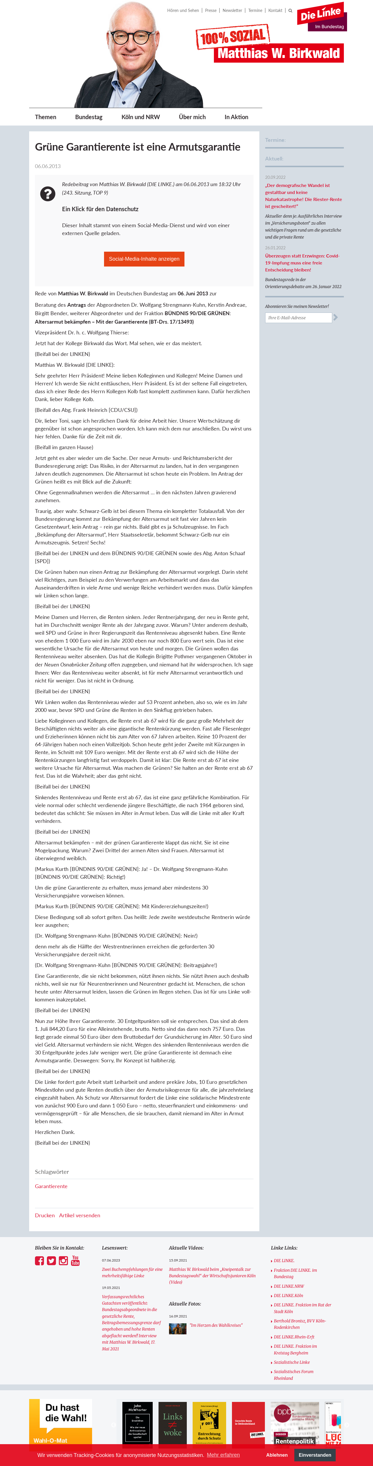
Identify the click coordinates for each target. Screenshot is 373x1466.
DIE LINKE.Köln (288, 1295)
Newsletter (232, 10)
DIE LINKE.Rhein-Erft (294, 1337)
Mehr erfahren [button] (223, 1455)
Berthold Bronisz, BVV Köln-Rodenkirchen (300, 1324)
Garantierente (51, 1186)
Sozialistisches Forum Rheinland (294, 1375)
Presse (211, 10)
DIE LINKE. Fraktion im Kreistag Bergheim (295, 1349)
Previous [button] (114, 1425)
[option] (137, 1425)
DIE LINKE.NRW (289, 1286)
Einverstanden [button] (315, 1455)
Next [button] (347, 1425)
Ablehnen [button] (277, 1455)
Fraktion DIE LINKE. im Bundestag (295, 1273)
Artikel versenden (79, 1215)
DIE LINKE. (284, 1260)
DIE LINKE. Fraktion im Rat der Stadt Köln (302, 1308)
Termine (255, 10)
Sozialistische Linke (292, 1362)
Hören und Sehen (183, 10)
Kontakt (275, 10)
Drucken (45, 1215)
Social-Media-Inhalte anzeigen (144, 259)
